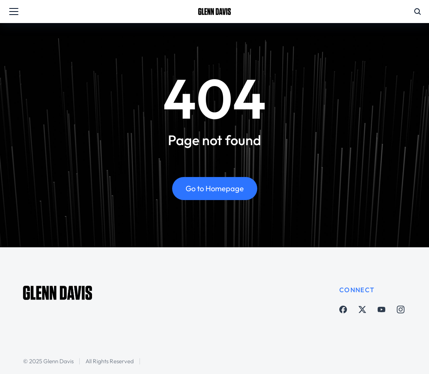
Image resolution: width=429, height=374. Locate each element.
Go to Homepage (215, 188)
